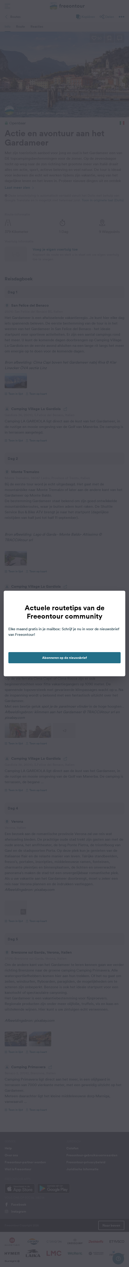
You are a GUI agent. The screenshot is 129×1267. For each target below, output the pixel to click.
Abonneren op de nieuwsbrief (64, 657)
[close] (117, 599)
